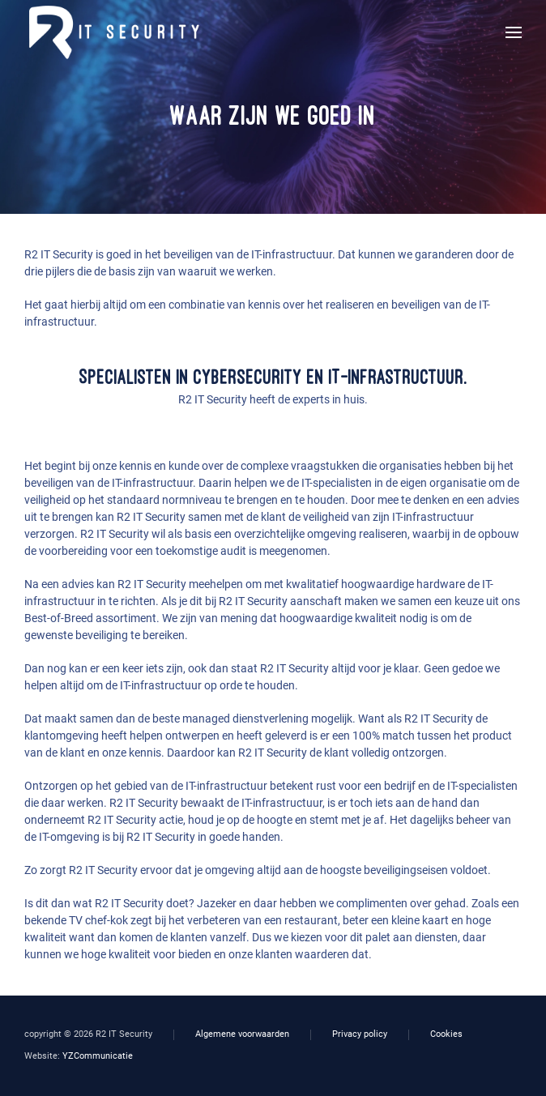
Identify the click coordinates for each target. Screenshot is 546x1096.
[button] (513, 32)
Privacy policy (359, 1034)
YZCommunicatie (97, 1056)
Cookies (446, 1034)
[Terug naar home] (111, 32)
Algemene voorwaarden (242, 1034)
